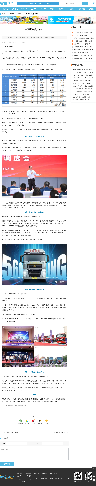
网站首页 (5, 9)
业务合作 (36, 473)
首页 (3, 14)
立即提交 (7, 464)
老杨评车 (20, 14)
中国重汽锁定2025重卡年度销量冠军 (84, 41)
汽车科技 (62, 9)
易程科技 (24, 481)
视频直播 (81, 9)
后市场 (72, 9)
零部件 (52, 9)
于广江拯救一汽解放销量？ (82, 52)
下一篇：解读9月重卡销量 (61, 432)
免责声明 (19, 476)
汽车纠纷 (91, 9)
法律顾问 (28, 476)
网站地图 (52, 473)
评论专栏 (24, 9)
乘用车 (33, 9)
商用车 (43, 9)
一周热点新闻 (77, 65)
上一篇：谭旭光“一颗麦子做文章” (9, 432)
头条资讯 (14, 9)
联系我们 (28, 473)
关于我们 (19, 473)
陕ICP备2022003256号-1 (64, 479)
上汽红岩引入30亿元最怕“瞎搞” (83, 32)
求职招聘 (44, 473)
